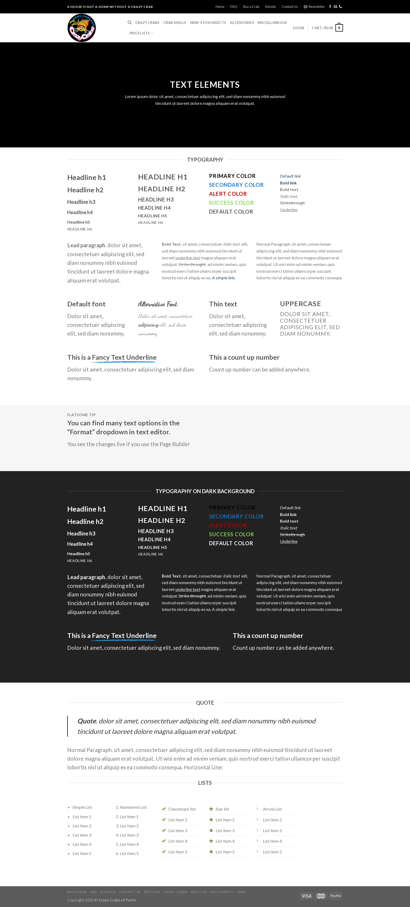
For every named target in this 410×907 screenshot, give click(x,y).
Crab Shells (174, 22)
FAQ (233, 6)
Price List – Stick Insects (212, 892)
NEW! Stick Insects (208, 22)
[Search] (130, 23)
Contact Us (290, 6)
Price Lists (141, 33)
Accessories (242, 22)
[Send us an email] (335, 7)
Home (220, 6)
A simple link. (224, 277)
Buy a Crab (251, 6)
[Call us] (340, 7)
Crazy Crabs (147, 22)
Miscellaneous (272, 22)
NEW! (242, 892)
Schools (270, 6)
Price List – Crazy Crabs (165, 892)
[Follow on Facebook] (330, 7)
